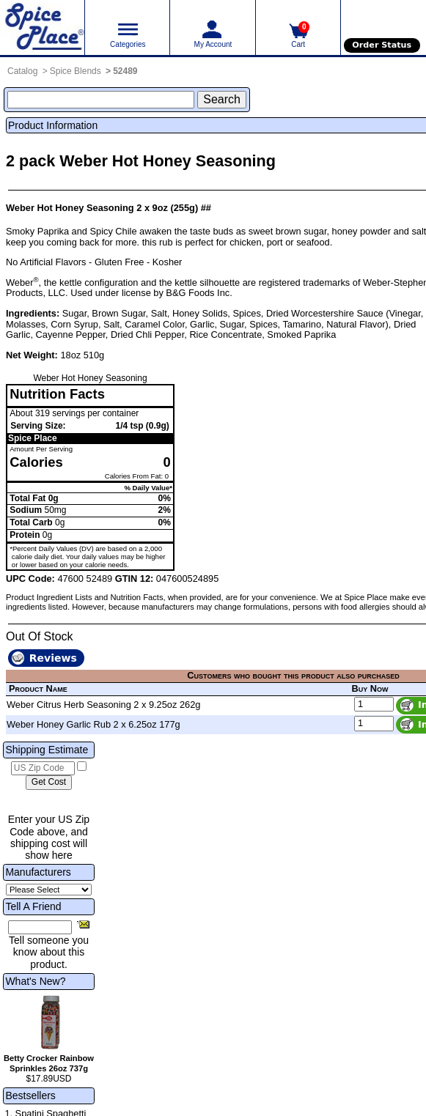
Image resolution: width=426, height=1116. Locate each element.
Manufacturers (37, 872)
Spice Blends (75, 71)
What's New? (35, 981)
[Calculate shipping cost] (49, 782)
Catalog (22, 71)
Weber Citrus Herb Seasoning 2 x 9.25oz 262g (103, 704)
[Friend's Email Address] (40, 927)
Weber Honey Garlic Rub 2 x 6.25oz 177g (93, 724)
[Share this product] (83, 924)
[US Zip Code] (43, 768)
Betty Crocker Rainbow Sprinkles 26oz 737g (49, 1063)
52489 (125, 71)
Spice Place (32, 438)
